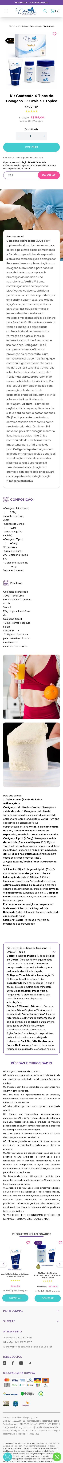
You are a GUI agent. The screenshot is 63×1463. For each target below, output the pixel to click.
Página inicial (14, 26)
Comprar (15, 1298)
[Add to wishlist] (55, 34)
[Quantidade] (31, 136)
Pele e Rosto (36, 26)
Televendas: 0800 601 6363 (17, 1337)
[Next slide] (59, 1264)
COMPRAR (31, 147)
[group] (31, 60)
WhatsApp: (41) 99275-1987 (17, 1342)
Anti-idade (49, 26)
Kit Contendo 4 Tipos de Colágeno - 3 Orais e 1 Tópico (31, 950)
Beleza (25, 26)
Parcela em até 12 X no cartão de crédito (31, 2)
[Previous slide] (3, 1264)
